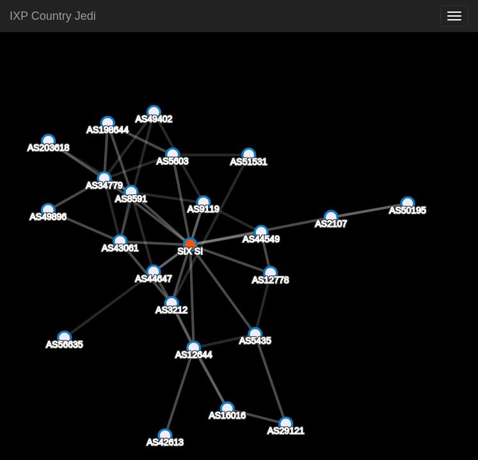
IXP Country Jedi (53, 16)
